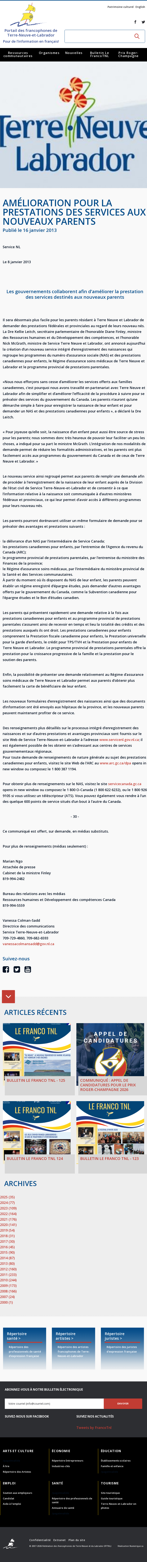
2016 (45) (7, 1247)
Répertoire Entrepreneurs (67, 1460)
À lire (6, 1466)
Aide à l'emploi (12, 1504)
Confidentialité (40, 1540)
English (140, 7)
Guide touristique (111, 1498)
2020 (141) (8, 1224)
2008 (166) (8, 1291)
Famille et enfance (112, 1466)
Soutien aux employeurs (17, 1493)
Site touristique (110, 1493)
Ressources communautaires (18, 54)
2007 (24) (7, 1296)
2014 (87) (7, 1258)
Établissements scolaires (116, 1460)
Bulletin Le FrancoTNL (99, 54)
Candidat (8, 1498)
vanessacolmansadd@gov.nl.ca (28, 944)
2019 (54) (7, 1230)
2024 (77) (7, 1202)
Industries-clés (61, 1466)
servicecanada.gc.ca (124, 783)
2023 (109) (8, 1208)
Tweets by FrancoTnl (94, 1427)
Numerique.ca (136, 1546)
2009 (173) (8, 1285)
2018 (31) (7, 1236)
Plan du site (77, 1540)
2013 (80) (7, 1263)
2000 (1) (6, 1302)
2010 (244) (8, 1280)
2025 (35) (7, 1197)
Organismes (49, 53)
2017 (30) (7, 1241)
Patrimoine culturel (121, 7)
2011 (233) (8, 1274)
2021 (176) (8, 1219)
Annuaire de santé (63, 1508)
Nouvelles (74, 53)
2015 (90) (7, 1252)
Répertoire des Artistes (17, 1471)
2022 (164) (8, 1213)
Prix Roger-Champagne (128, 54)
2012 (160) (8, 1269)
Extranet (59, 1540)
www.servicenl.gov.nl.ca (119, 739)
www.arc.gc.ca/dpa (115, 763)
